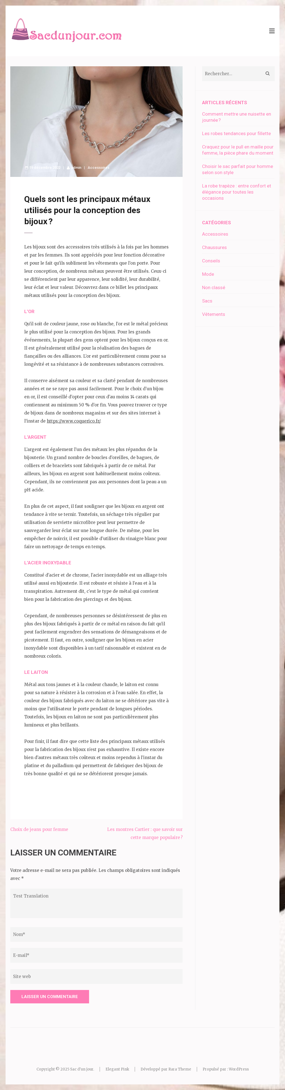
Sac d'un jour (81, 1069)
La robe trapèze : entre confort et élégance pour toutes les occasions (236, 192)
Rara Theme (179, 1069)
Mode (208, 274)
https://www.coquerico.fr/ (73, 421)
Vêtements (213, 314)
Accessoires (98, 167)
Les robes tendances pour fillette (236, 133)
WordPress (239, 1069)
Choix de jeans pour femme (39, 829)
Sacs (207, 301)
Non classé (213, 287)
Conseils (211, 261)
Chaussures (214, 247)
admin (76, 167)
